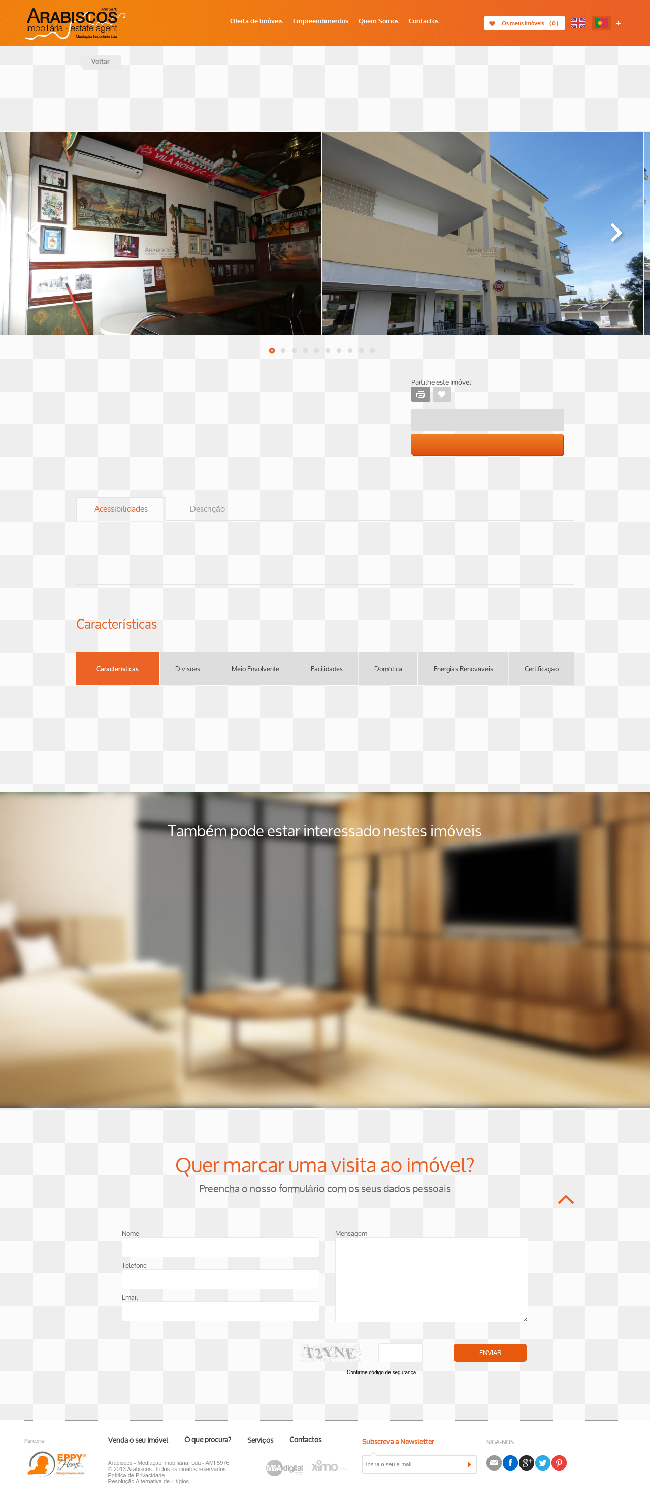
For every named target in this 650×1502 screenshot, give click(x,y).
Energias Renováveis (463, 669)
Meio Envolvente (255, 669)
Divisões (187, 669)
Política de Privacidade (136, 1475)
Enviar (490, 1353)
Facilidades (327, 669)
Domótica (388, 669)
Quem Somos (379, 21)
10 (373, 351)
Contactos (424, 21)
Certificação (542, 669)
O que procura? (207, 1440)
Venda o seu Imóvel (138, 1440)
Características (117, 669)
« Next (617, 234)
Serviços (260, 1440)
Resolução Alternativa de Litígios (148, 1481)
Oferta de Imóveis (256, 21)
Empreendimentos (320, 21)
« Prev (33, 234)
